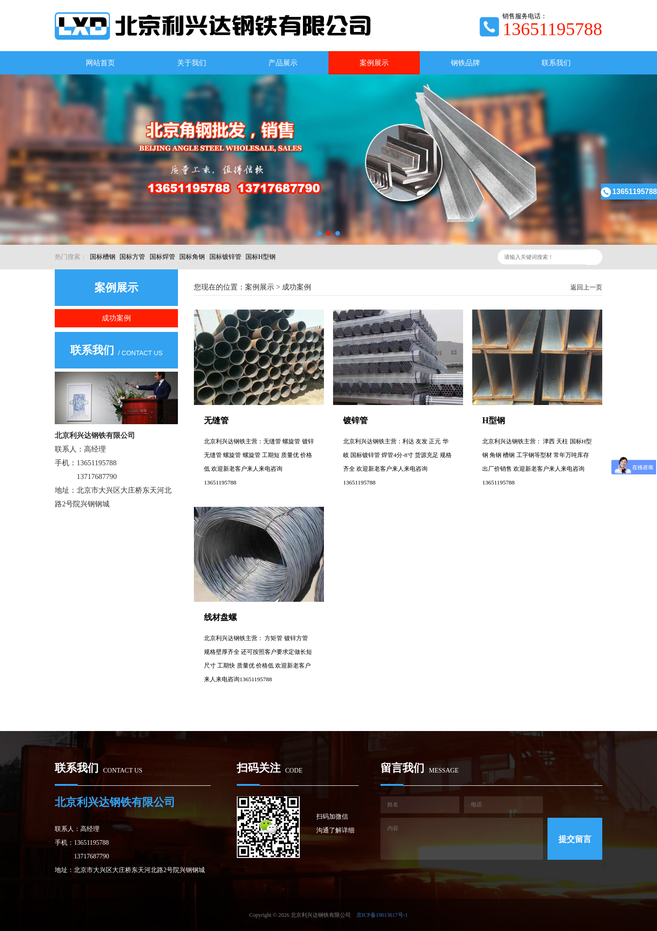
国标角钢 (192, 256)
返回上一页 (586, 287)
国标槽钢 (102, 256)
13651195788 (629, 191)
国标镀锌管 (225, 256)
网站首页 (100, 63)
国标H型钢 (260, 256)
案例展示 (374, 63)
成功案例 (116, 318)
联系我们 (556, 63)
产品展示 (282, 63)
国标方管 (132, 256)
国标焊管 (162, 256)
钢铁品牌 (465, 63)
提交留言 (574, 839)
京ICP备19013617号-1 (382, 915)
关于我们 (191, 63)
